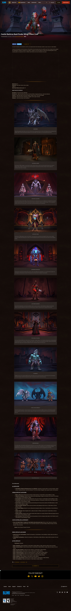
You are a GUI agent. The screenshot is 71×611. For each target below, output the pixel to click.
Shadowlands (17, 562)
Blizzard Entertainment (20, 36)
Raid (26, 562)
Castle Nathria (22, 562)
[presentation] (4, 2)
